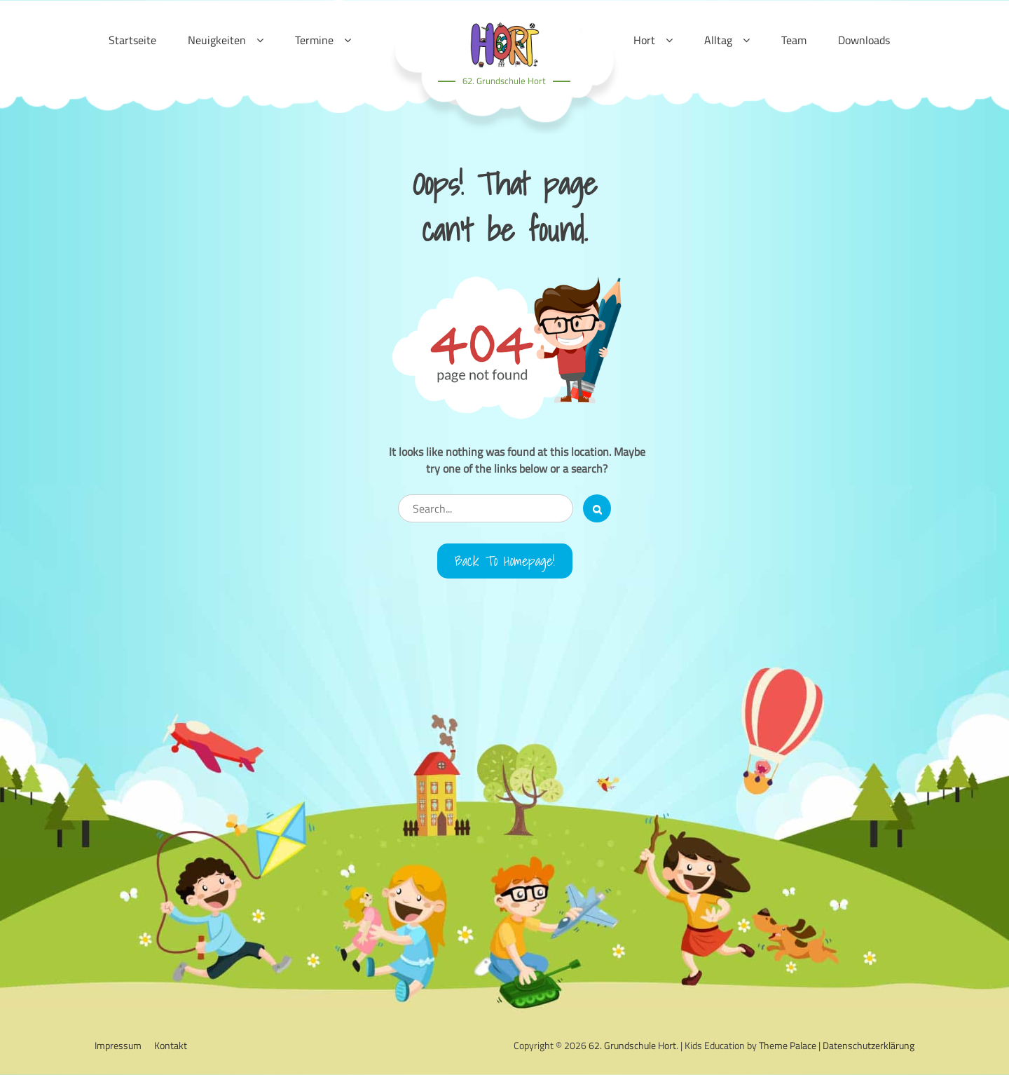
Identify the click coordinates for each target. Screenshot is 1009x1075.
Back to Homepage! (505, 561)
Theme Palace (787, 1045)
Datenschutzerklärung (868, 1045)
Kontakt (170, 1045)
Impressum (118, 1045)
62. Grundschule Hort (504, 81)
